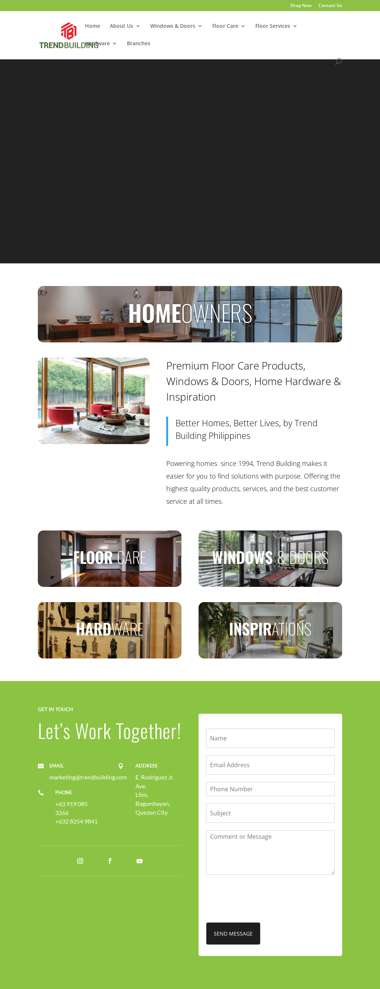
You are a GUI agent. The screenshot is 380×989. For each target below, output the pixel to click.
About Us (121, 26)
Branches (138, 44)
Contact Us (330, 6)
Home (92, 26)
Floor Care (225, 26)
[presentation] (262, 910)
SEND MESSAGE (233, 933)
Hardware (97, 44)
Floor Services (272, 26)
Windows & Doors (172, 26)
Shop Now (301, 6)
